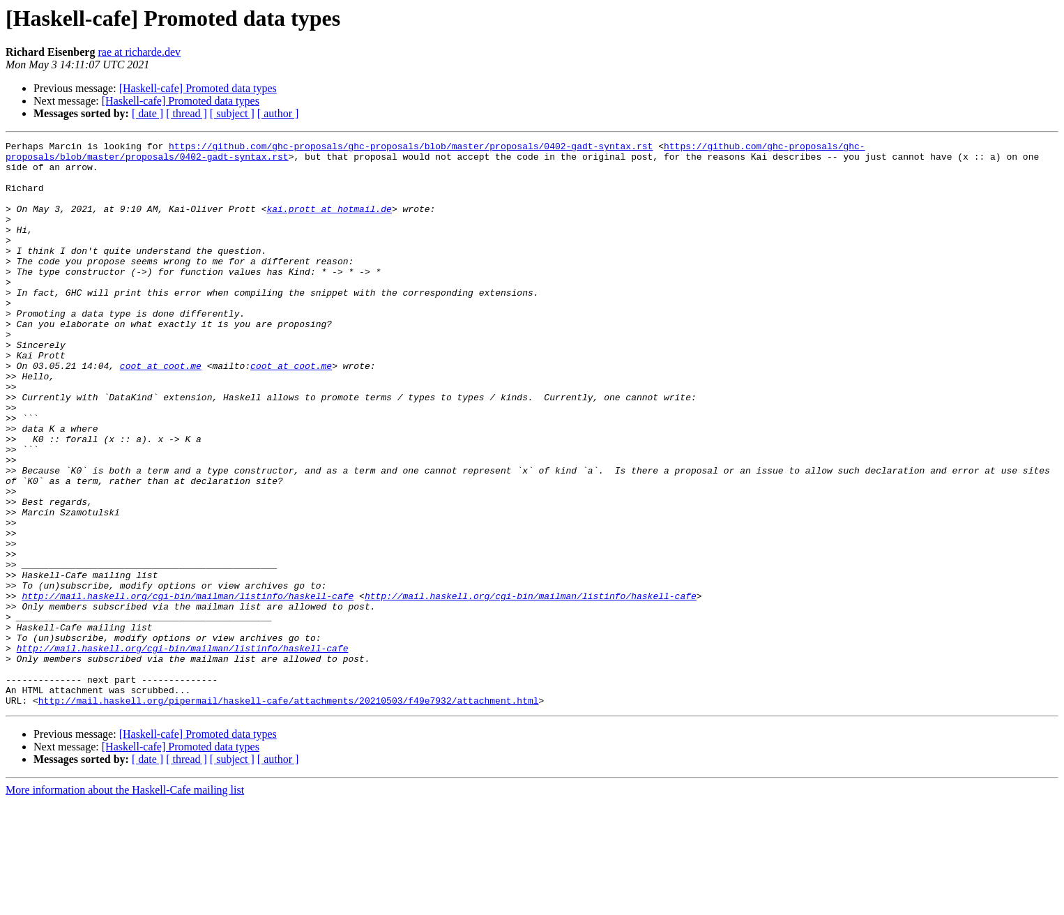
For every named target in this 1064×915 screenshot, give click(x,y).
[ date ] (147, 113)
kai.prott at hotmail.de (328, 223)
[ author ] (278, 113)
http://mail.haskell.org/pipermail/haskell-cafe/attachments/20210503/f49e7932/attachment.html (288, 813)
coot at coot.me (161, 411)
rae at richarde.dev (139, 52)
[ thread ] (186, 113)
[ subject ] (232, 113)
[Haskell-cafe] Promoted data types (198, 88)
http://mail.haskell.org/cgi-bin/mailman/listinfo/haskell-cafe (188, 687)
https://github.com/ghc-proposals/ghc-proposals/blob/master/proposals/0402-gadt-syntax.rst (411, 148)
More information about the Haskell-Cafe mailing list (125, 903)
